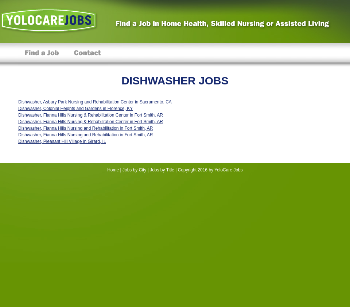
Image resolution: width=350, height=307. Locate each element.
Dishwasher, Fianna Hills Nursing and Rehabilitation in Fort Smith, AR (85, 128)
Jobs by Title (162, 170)
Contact (87, 55)
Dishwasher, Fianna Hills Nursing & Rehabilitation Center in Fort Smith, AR (90, 115)
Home (113, 170)
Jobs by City (134, 170)
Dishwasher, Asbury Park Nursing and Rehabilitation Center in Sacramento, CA (95, 102)
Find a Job (42, 55)
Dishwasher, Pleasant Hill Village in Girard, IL (62, 141)
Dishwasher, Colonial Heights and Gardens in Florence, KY (75, 108)
